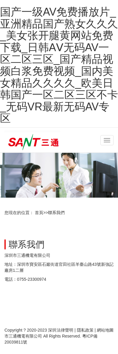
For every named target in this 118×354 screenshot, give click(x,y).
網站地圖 (105, 330)
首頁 (39, 212)
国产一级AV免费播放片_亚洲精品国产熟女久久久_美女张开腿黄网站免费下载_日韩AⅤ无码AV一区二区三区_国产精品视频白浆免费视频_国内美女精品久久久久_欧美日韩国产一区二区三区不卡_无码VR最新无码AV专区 (59, 65)
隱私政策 (85, 330)
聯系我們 (56, 212)
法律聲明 (65, 330)
